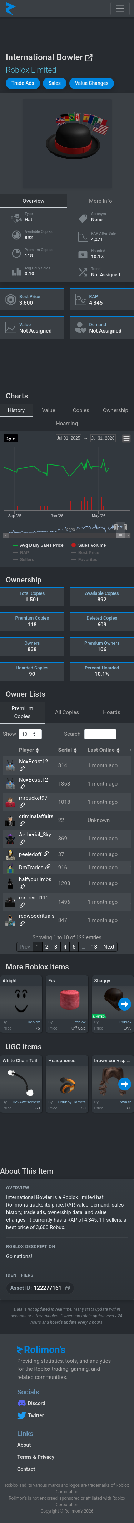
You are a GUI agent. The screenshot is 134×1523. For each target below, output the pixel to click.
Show (22, 734)
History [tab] (16, 410)
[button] (23, 83)
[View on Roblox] (88, 57)
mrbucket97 (33, 798)
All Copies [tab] (67, 712)
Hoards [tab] (111, 712)
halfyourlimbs (35, 879)
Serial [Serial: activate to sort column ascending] (68, 750)
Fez (52, 980)
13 (94, 947)
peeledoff (30, 854)
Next (108, 947)
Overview (33, 201)
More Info (100, 201)
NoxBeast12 (33, 761)
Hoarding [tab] (67, 423)
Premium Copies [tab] (22, 712)
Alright (10, 980)
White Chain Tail (20, 1060)
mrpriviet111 (34, 897)
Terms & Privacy (35, 1457)
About (24, 1445)
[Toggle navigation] (120, 8)
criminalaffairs (36, 816)
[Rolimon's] (11, 8)
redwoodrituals (37, 916)
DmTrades (31, 867)
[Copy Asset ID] (40, 1288)
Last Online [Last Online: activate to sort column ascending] (104, 750)
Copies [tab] (81, 410)
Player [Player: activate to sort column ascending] (30, 750)
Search (90, 734)
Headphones (61, 1060)
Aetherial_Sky (35, 834)
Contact (26, 1469)
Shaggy (102, 980)
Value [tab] (48, 410)
